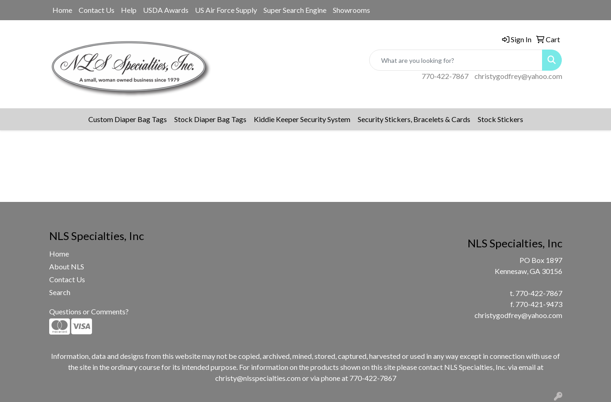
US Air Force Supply (226, 10)
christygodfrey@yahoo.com (518, 76)
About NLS (66, 266)
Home (62, 10)
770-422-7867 (445, 76)
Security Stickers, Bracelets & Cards (414, 119)
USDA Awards (165, 10)
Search (59, 292)
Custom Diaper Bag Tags (127, 119)
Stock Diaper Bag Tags (210, 119)
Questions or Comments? (89, 311)
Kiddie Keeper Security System (302, 119)
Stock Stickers (500, 119)
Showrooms (351, 10)
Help (129, 10)
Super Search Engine (294, 10)
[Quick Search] (455, 60)
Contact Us (96, 10)
